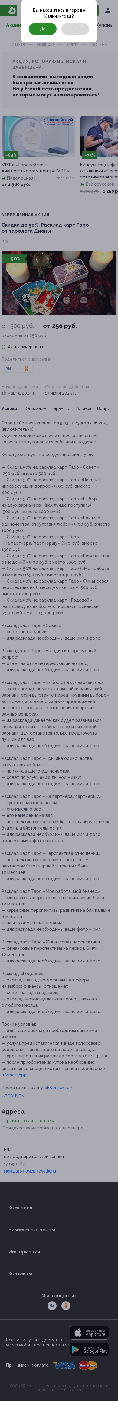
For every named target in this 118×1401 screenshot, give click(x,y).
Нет (75, 29)
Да (42, 29)
